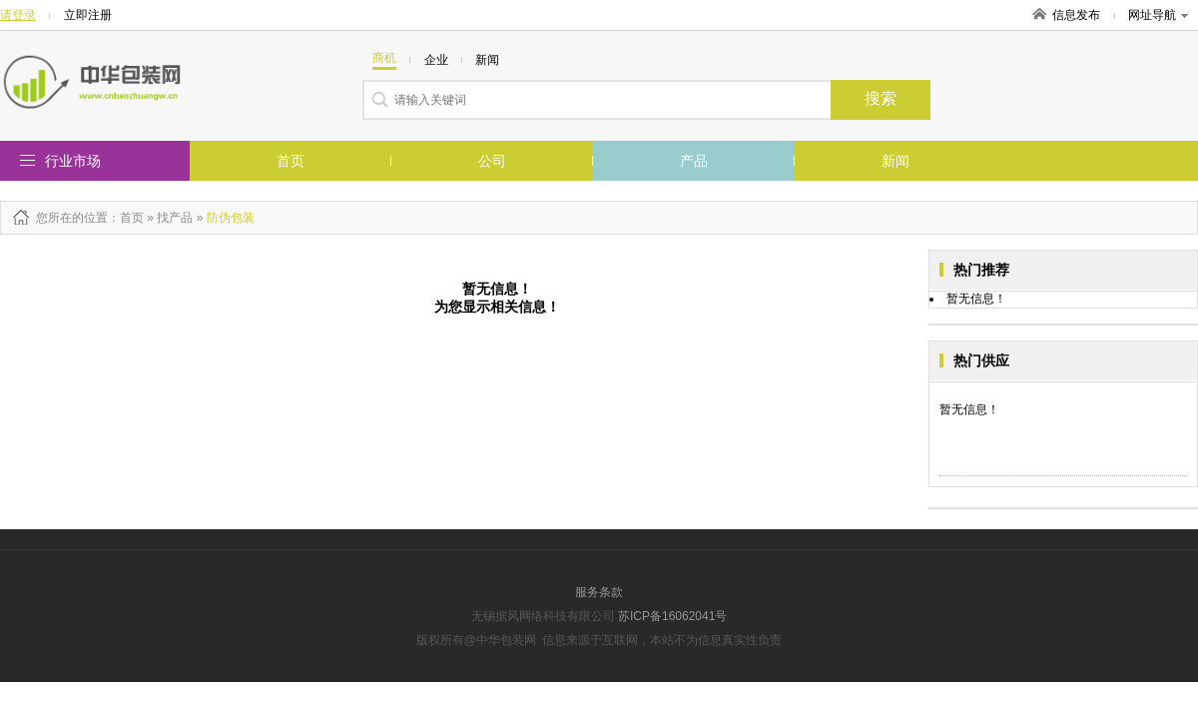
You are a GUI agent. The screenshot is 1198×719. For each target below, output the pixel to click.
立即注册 (88, 15)
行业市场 (73, 161)
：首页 (126, 218)
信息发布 (1076, 15)
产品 (694, 161)
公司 (492, 161)
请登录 (18, 15)
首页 (290, 161)
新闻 (895, 161)
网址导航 (1158, 15)
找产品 (175, 218)
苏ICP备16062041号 (672, 616)
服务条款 (599, 592)
